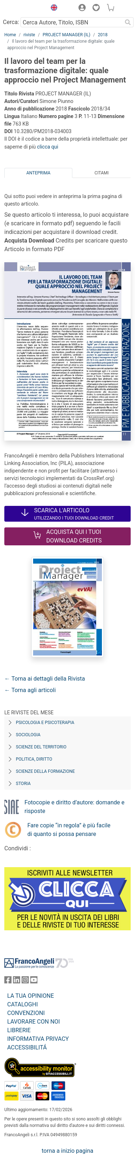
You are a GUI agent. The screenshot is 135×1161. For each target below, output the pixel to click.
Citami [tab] (102, 172)
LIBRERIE (19, 1030)
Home (10, 34)
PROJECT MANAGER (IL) (66, 34)
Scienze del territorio (41, 746)
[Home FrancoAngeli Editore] (24, 8)
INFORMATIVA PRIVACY (38, 1038)
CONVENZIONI (26, 1013)
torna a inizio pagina (67, 1150)
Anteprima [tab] (38, 172)
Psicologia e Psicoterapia (45, 722)
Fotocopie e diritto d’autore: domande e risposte (74, 806)
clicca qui (47, 147)
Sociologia (28, 734)
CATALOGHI (22, 1004)
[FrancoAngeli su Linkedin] (16, 981)
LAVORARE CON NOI (33, 1021)
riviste (29, 34)
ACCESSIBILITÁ (27, 1047)
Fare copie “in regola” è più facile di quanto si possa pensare (69, 829)
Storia (23, 783)
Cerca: (11, 22)
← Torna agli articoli (30, 690)
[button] (52, 9)
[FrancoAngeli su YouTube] (33, 981)
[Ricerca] (128, 22)
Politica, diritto (34, 759)
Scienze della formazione (45, 771)
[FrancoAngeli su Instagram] (25, 981)
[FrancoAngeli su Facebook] (8, 981)
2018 (103, 34)
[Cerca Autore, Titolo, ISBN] (71, 22)
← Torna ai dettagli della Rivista (44, 678)
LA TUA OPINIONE (30, 995)
